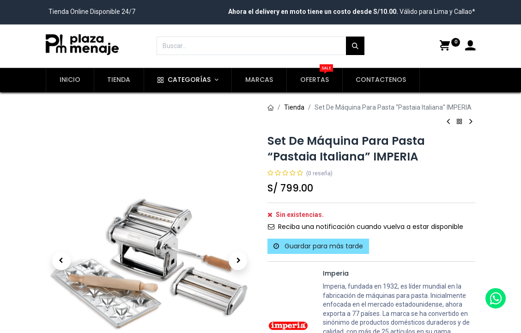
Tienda (294, 107)
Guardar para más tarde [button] (318, 246)
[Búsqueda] (355, 46)
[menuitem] (70, 80)
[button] (61, 228)
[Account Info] (470, 46)
